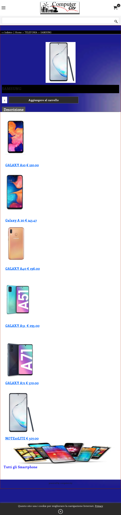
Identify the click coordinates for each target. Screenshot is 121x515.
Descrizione (13, 109)
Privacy (99, 506)
